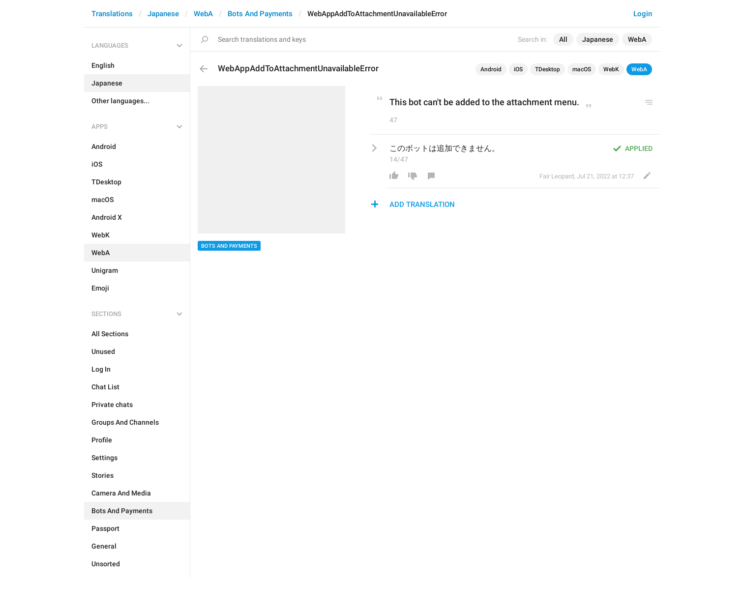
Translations (112, 13)
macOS (581, 69)
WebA (203, 13)
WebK (611, 69)
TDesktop (547, 69)
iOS (518, 69)
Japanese (163, 13)
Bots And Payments (260, 13)
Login (642, 13)
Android (491, 69)
